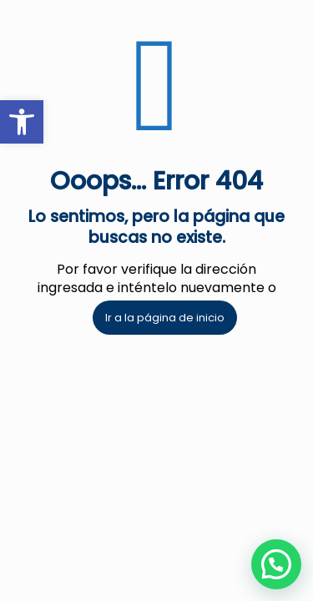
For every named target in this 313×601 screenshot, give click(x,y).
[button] (276, 564)
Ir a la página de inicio (165, 318)
